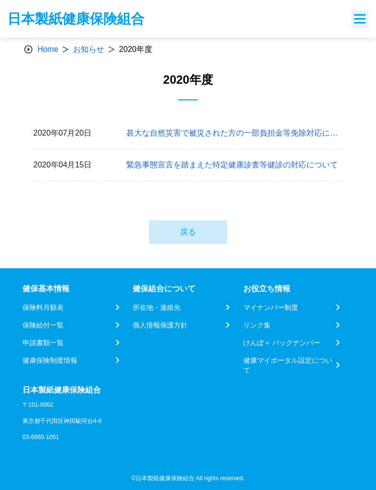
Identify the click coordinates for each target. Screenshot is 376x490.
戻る (188, 232)
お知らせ (88, 49)
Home (47, 49)
